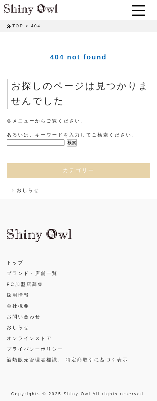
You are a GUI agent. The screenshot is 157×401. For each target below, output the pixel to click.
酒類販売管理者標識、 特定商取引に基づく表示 (67, 359)
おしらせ (28, 190)
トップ (15, 262)
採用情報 (18, 295)
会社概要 (18, 306)
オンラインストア (29, 338)
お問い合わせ (24, 316)
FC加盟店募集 (25, 284)
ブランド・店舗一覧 (32, 273)
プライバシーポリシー (35, 349)
